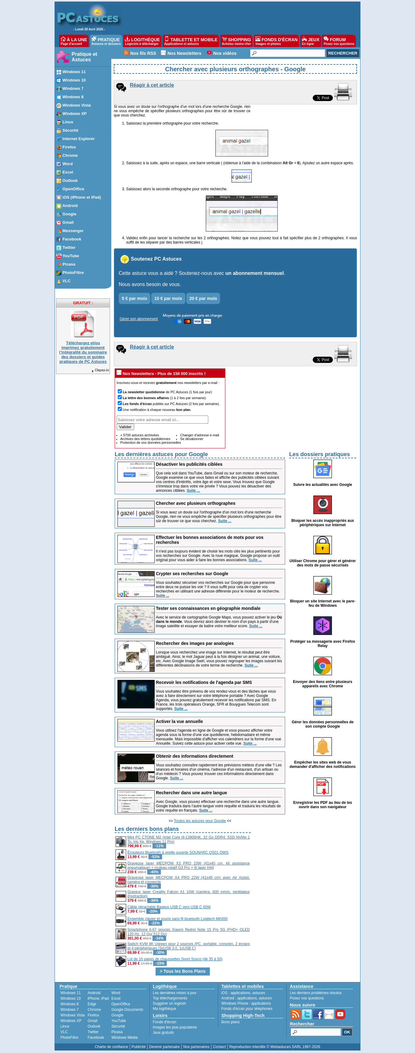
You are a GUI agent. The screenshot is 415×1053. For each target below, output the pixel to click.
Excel (115, 998)
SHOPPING (236, 41)
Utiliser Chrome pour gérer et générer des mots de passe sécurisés (322, 563)
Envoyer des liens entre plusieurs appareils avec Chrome (322, 684)
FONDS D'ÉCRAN (276, 41)
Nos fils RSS (143, 53)
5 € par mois (134, 298)
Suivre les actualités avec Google (322, 484)
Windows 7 (69, 1009)
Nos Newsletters (184, 53)
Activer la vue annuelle (179, 721)
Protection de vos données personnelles (150, 442)
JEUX (310, 41)
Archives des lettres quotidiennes (145, 439)
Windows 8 (69, 1004)
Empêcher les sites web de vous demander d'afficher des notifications (323, 764)
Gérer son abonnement (139, 319)
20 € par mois (203, 298)
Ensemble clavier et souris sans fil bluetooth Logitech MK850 (177, 919)
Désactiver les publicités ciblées (189, 464)
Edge (92, 1004)
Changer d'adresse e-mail (199, 435)
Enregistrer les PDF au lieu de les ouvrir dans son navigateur (322, 804)
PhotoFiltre (69, 1037)
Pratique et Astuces (84, 56)
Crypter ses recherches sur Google (192, 573)
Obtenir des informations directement (194, 756)
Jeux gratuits (163, 1032)
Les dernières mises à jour (174, 993)
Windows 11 (70, 993)
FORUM (339, 41)
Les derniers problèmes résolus (316, 993)
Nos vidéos (224, 53)
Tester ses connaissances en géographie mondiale (208, 608)
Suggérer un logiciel (169, 1003)
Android (94, 993)
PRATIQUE (106, 41)
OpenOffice (120, 1004)
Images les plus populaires (175, 1027)
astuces (258, 993)
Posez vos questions (307, 998)
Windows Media (124, 1037)
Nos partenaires (196, 1047)
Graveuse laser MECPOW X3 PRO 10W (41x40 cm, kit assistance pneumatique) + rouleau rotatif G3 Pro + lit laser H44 (188, 865)
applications (240, 993)
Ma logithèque (164, 1009)
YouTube (118, 1021)
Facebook (96, 1037)
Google (117, 1015)
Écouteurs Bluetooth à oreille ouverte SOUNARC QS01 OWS (177, 852)
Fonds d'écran (164, 1022)
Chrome (94, 1009)
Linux (64, 1026)
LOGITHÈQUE (142, 41)
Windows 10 (70, 998)
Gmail (92, 1021)
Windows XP (71, 1021)
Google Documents (127, 1009)
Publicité (138, 1047)
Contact (219, 1047)
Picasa (116, 1032)
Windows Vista (72, 1015)
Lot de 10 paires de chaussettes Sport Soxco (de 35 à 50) (175, 959)
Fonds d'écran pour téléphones (246, 1009)
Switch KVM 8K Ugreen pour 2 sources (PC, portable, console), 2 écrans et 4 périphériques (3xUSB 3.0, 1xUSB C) (188, 946)
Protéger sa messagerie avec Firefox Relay (322, 643)
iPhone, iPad (98, 998)
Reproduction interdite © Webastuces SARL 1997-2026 (274, 1047)
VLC (64, 1032)
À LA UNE (74, 41)
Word (115, 993)
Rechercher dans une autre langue (191, 792)
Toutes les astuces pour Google (200, 821)
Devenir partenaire (164, 1047)
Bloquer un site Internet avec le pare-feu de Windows (322, 603)
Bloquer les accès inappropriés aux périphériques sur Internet (322, 522)
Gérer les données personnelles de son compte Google (322, 724)
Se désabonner (191, 439)
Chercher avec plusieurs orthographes (196, 503)
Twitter (93, 1032)
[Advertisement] (304, 868)
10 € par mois (168, 298)
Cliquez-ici (100, 370)
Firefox (93, 1015)
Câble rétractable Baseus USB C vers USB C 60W (169, 907)
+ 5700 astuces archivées (139, 435)
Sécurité (118, 1026)
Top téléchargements (170, 998)
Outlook (94, 1026)
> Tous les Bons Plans (183, 971)
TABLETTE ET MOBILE (191, 41)
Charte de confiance (111, 1047)
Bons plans (230, 1022)
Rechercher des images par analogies (195, 643)
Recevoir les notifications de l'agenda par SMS (204, 682)
